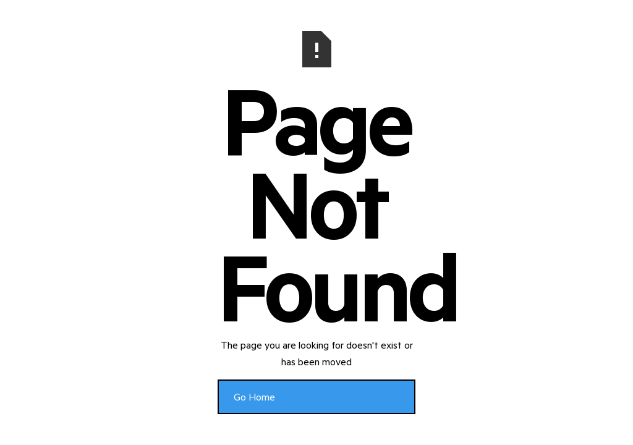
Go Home (254, 396)
